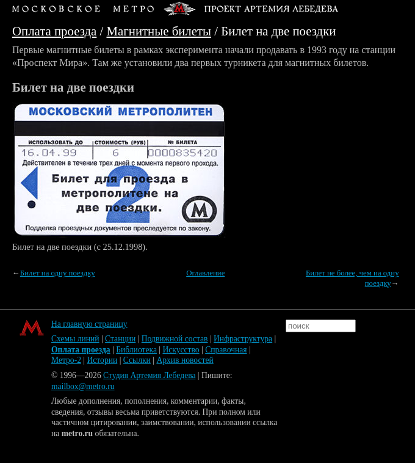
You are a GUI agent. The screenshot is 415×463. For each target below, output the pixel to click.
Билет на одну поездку (57, 273)
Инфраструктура (243, 338)
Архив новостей (184, 360)
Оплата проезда (54, 31)
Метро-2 (66, 360)
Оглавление (205, 273)
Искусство (180, 349)
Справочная (226, 349)
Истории (102, 360)
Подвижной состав (175, 338)
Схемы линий (75, 338)
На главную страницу (89, 324)
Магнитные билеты (159, 31)
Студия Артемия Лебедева (149, 375)
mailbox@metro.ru (83, 386)
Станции (120, 338)
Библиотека (136, 349)
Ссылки (137, 360)
